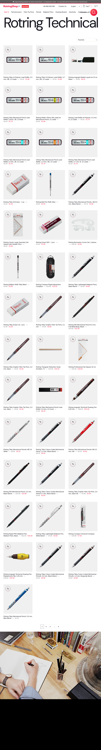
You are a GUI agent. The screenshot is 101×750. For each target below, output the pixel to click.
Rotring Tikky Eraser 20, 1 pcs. (14, 325)
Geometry (72, 12)
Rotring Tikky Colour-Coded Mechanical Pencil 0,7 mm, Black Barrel (50, 493)
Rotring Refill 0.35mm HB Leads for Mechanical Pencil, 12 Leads (48, 118)
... (54, 626)
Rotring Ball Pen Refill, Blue (46, 202)
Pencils (38, 12)
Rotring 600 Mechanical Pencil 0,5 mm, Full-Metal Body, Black (82, 326)
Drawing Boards (61, 12)
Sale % (6, 12)
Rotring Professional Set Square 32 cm (82, 367)
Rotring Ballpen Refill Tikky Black (15, 284)
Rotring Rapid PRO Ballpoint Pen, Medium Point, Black (15, 535)
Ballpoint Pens (48, 12)
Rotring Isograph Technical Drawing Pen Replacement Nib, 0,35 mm (18, 575)
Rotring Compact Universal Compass (82, 534)
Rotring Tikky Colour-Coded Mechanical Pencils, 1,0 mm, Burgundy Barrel (82, 575)
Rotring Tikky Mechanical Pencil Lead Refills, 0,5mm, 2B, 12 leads (17, 118)
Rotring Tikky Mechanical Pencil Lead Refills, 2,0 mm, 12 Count (49, 408)
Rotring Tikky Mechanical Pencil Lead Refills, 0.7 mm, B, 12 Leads (82, 161)
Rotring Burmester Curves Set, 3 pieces (82, 242)
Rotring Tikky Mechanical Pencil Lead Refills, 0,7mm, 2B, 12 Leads (17, 161)
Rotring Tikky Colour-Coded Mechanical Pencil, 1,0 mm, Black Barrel (50, 450)
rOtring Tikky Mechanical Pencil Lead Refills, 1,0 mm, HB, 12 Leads (49, 161)
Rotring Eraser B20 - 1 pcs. (45, 242)
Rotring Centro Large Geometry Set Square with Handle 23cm (16, 243)
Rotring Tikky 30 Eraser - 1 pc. (14, 202)
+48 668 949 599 (49, 6)
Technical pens (16, 12)
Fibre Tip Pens (29, 12)
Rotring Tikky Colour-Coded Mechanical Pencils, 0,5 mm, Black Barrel (50, 575)
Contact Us (62, 6)
